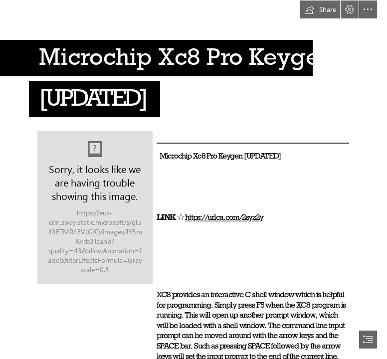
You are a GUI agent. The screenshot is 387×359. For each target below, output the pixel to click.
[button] (320, 9)
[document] (193, 179)
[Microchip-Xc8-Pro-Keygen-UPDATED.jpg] (95, 208)
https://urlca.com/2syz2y (224, 217)
